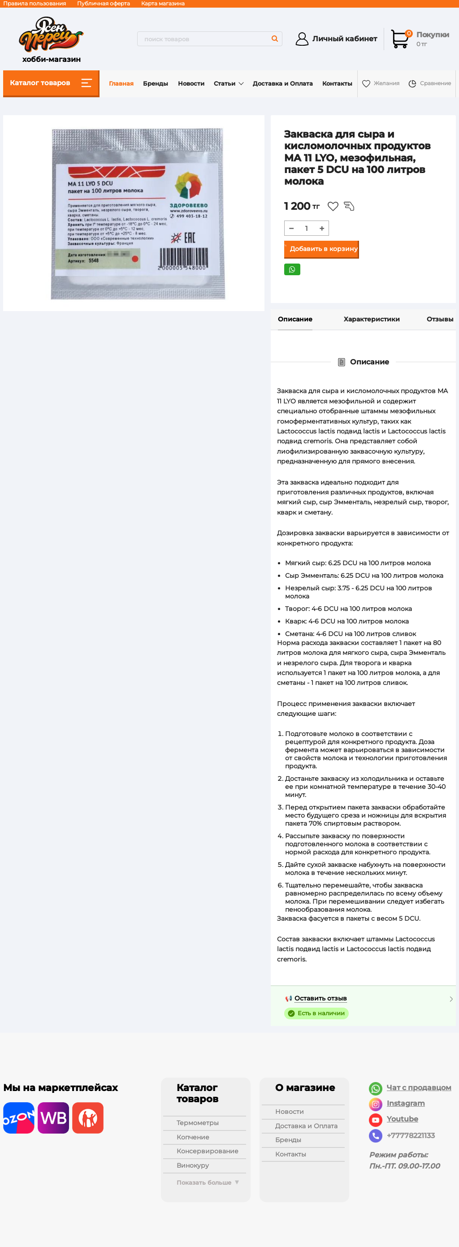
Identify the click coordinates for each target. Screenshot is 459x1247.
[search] (209, 38)
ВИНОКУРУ (193, 1165)
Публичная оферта (103, 3)
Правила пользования (34, 3)
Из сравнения (349, 206)
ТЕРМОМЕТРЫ (198, 1123)
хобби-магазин (51, 39)
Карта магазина (163, 3)
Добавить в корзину (324, 249)
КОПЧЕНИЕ (193, 1137)
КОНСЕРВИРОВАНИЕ (207, 1151)
